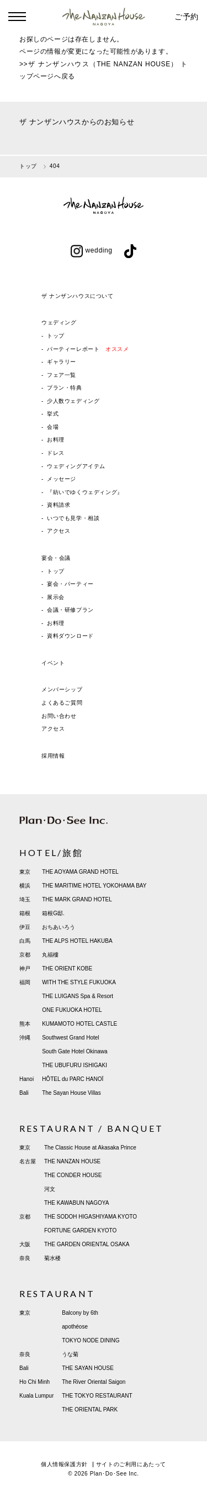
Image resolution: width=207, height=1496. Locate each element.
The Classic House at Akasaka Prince (90, 1148)
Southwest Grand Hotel (70, 1038)
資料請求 (58, 505)
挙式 (53, 414)
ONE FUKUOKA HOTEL (72, 1010)
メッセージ (61, 479)
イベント (53, 663)
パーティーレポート (88, 349)
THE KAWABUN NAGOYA (76, 1203)
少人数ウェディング (73, 401)
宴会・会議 (56, 558)
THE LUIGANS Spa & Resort (77, 996)
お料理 (56, 440)
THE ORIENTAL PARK (90, 1409)
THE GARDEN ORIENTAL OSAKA (86, 1244)
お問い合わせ (59, 716)
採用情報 (53, 756)
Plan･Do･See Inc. (114, 1474)
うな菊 (70, 1354)
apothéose (75, 1327)
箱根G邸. (53, 913)
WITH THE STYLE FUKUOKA (79, 982)
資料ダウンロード (70, 636)
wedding (92, 250)
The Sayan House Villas (71, 1093)
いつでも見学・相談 (73, 518)
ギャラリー (61, 362)
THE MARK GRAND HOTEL (77, 899)
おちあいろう (58, 927)
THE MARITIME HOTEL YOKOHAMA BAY (94, 886)
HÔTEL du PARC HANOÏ (72, 1079)
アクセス (58, 531)
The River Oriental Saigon (93, 1382)
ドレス (56, 453)
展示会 (56, 597)
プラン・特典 (64, 388)
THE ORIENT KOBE (67, 968)
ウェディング (59, 322)
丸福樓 (50, 955)
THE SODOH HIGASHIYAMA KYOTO (90, 1217)
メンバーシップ (61, 689)
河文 (49, 1189)
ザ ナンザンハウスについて (77, 296)
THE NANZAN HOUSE (72, 1161)
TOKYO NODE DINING (90, 1340)
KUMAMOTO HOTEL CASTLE (79, 1024)
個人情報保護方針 (64, 1464)
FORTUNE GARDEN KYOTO (80, 1230)
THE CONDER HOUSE (73, 1175)
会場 (53, 427)
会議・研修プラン (70, 610)
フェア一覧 (61, 375)
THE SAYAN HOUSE (88, 1368)
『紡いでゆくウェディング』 (85, 492)
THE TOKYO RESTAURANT (97, 1396)
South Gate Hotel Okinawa (74, 1051)
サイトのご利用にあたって (131, 1464)
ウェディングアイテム (76, 466)
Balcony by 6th (80, 1313)
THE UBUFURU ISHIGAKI (74, 1065)
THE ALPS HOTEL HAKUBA (77, 941)
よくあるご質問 (61, 703)
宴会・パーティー (70, 584)
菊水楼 (52, 1258)
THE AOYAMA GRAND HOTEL (80, 872)
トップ (56, 336)
